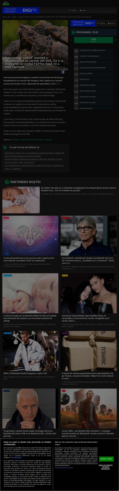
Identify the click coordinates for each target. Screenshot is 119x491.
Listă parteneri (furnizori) (64, 467)
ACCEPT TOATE (106, 459)
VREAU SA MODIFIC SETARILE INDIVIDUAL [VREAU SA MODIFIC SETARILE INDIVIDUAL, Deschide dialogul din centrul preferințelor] (106, 467)
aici (18, 476)
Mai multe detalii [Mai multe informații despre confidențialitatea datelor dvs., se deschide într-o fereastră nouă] (16, 457)
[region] (59, 465)
